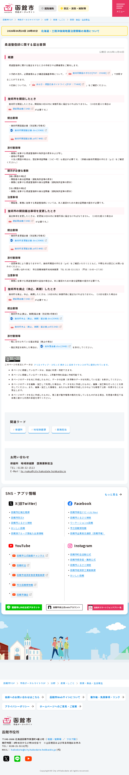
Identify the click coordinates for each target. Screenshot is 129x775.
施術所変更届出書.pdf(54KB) (29, 248)
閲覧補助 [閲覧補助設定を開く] (47, 8)
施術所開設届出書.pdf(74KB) (29, 138)
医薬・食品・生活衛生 (80, 19)
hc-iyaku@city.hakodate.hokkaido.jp (43, 471)
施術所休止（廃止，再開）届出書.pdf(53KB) (36, 326)
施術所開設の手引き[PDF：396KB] (90, 73)
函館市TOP (8, 19)
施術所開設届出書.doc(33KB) (29, 130)
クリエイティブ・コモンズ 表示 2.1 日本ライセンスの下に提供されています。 (72, 364)
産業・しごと (59, 19)
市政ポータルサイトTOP (29, 19)
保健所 (19, 429)
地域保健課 (40, 429)
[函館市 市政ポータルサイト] (19, 8)
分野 (46, 19)
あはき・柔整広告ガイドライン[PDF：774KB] (58, 84)
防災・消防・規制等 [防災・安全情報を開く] (73, 8)
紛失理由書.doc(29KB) (56, 346)
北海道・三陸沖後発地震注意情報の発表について (70, 30)
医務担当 (62, 429)
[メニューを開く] (120, 8)
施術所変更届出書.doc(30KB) (29, 240)
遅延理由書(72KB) (22, 108)
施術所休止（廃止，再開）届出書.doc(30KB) (37, 318)
